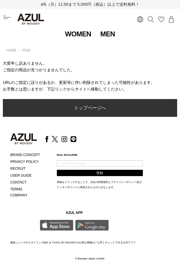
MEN (107, 34)
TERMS (16, 189)
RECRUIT (17, 169)
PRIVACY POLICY (24, 162)
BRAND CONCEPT (25, 155)
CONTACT (18, 182)
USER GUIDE (21, 176)
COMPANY (18, 195)
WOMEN (78, 34)
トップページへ (90, 107)
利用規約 (103, 182)
